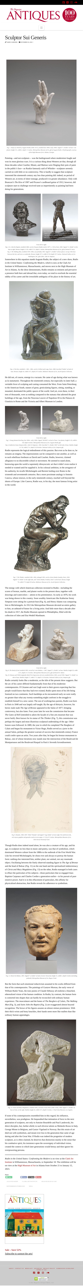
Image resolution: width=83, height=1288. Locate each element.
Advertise (38, 1268)
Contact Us (19, 1268)
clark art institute (29, 1181)
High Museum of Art (27, 1165)
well (31, 1186)
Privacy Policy (49, 1268)
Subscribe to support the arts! (19, 1253)
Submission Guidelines (65, 1268)
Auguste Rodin (12, 1181)
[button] (41, 27)
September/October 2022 (16, 1186)
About (11, 1268)
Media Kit (29, 1268)
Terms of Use (41, 1269)
